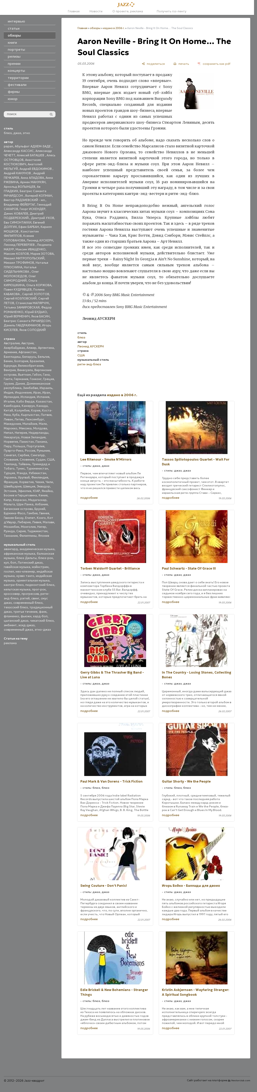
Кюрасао (20, 500)
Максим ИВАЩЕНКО (31, 249)
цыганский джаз (16, 620)
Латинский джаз (30, 562)
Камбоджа (12, 406)
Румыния (43, 450)
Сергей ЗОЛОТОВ (35, 294)
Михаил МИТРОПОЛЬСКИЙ (24, 258)
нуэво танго (25, 576)
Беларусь (29, 357)
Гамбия (32, 513)
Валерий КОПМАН (38, 195)
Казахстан (44, 401)
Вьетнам (24, 374)
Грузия (9, 383)
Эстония (10, 491)
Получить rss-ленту (169, 11)
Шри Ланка (25, 504)
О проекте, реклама (127, 11)
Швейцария (12, 486)
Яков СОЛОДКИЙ (32, 330)
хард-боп (40, 616)
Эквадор (43, 486)
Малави (48, 522)
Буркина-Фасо (14, 513)
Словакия (11, 459)
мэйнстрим (40, 567)
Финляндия (39, 477)
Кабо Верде (25, 401)
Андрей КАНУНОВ (18, 173)
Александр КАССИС (19, 151)
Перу (7, 446)
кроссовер (12, 594)
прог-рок (39, 589)
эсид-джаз (26, 625)
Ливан (8, 419)
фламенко (11, 616)
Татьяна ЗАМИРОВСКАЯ (22, 307)
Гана (46, 374)
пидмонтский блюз (39, 585)
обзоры (95, 28)
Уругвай (24, 477)
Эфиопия (24, 491)
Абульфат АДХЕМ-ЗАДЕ (33, 146)
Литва (19, 419)
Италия (9, 401)
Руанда (9, 531)
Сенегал (10, 455)
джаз (17, 133)
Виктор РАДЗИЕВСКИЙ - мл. (25, 200)
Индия (8, 392)
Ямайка (47, 491)
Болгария (21, 361)
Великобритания (30, 366)
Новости (96, 11)
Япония (43, 536)
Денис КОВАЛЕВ (16, 213)
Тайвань (24, 464)
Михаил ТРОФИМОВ (19, 262)
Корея (35, 410)
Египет (30, 518)
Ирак (37, 392)
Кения (43, 495)
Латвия (46, 415)
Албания (41, 504)
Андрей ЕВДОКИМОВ (36, 169)
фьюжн (26, 616)
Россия (30, 450)
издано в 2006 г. (114, 28)
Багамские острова (18, 509)
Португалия (35, 446)
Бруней (39, 509)
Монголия (28, 527)
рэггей (25, 598)
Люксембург (34, 419)
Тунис (20, 468)
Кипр (7, 500)
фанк (43, 612)
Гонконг (36, 379)
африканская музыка (19, 553)
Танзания (11, 536)
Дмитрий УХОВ (42, 218)
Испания (43, 397)
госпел (9, 571)
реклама (10, 643)
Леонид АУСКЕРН (40, 240)
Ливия (36, 522)
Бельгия (43, 357)
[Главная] (127, 5)
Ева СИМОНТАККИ (17, 222)
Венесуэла (25, 370)
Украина (10, 477)
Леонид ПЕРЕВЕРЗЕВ (19, 245)
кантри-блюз (14, 585)
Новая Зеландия (33, 437)
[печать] (181, 64)
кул (6, 562)
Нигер (41, 527)
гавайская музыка (17, 567)
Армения (10, 352)
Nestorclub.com (240, 1080)
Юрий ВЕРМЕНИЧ (17, 316)
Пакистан (26, 441)
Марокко (10, 428)
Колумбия (22, 410)
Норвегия (11, 441)
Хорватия (26, 482)
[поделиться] (153, 64)
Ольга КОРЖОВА (38, 285)
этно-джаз (43, 629)
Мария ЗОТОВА (42, 254)
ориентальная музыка (33, 580)
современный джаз (18, 629)
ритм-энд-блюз (89, 364)
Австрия (27, 343)
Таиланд (10, 464)
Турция (9, 473)
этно (26, 133)
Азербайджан (14, 348)
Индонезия (23, 392)
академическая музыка (37, 549)
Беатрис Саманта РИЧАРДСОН (27, 321)
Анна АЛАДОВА (32, 178)
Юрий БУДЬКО (36, 312)
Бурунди (10, 366)
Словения (27, 459)
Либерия (24, 522)
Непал (8, 433)
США (50, 459)
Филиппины (28, 536)
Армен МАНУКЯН (33, 182)
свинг (35, 598)
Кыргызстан (30, 415)
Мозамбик (11, 527)
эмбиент (10, 625)
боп (13, 562)
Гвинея (44, 513)
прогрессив (30, 594)
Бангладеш (12, 357)
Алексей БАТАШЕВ (31, 155)
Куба (15, 415)
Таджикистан (37, 531)
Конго (41, 518)
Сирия (21, 531)
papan (8, 146)
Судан (40, 459)
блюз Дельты (26, 558)
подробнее (89, 498)
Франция (11, 482)
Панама (41, 441)
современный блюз (28, 603)
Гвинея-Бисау (13, 518)
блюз (8, 133)
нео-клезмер (25, 571)
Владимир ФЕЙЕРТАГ (19, 204)
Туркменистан (37, 468)
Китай (8, 410)
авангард (11, 549)
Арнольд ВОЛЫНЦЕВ (19, 187)
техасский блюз (16, 607)
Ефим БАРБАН (28, 227)
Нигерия (21, 433)
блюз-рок (45, 558)
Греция (48, 379)
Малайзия (29, 424)
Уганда (22, 473)
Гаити (8, 379)
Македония (12, 424)
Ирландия (11, 397)
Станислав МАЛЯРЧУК (32, 303)
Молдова (40, 428)
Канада (42, 406)
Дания (20, 383)
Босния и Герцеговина (20, 495)
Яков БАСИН (40, 316)
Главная (74, 11)
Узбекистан (37, 473)
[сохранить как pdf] (214, 64)
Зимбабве (30, 388)
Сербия (23, 455)
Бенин (8, 361)
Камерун (28, 406)
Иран (46, 392)
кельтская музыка (17, 589)
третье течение (25, 612)
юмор (13, 99)
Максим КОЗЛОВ (16, 254)
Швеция (29, 486)
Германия (21, 379)
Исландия (27, 397)
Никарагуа (11, 437)
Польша (19, 446)
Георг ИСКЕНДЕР (32, 209)
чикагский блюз (42, 620)
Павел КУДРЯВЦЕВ (18, 289)
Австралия (12, 343)
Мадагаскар (37, 500)
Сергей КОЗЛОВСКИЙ (20, 298)
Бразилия (37, 361)
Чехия (39, 482)
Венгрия (10, 370)
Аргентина (46, 348)
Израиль (46, 388)
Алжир (31, 348)
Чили (49, 482)
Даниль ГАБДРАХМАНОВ (22, 325)
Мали (43, 424)
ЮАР (36, 491)
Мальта (9, 504)
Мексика (25, 428)
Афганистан (27, 352)
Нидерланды (38, 433)
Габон (36, 374)
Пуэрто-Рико (13, 450)
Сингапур (38, 455)
